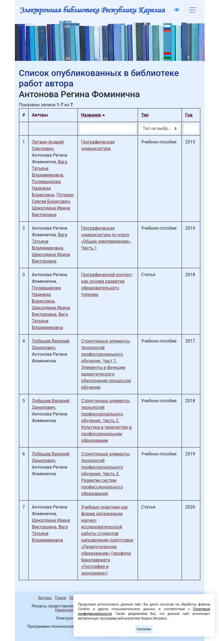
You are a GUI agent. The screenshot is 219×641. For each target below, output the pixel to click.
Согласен (144, 629)
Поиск (60, 598)
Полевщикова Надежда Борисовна (46, 188)
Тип (145, 115)
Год (188, 115)
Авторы (45, 598)
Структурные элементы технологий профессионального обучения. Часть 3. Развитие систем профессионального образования (105, 473)
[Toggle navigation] (192, 9)
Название (91, 115)
